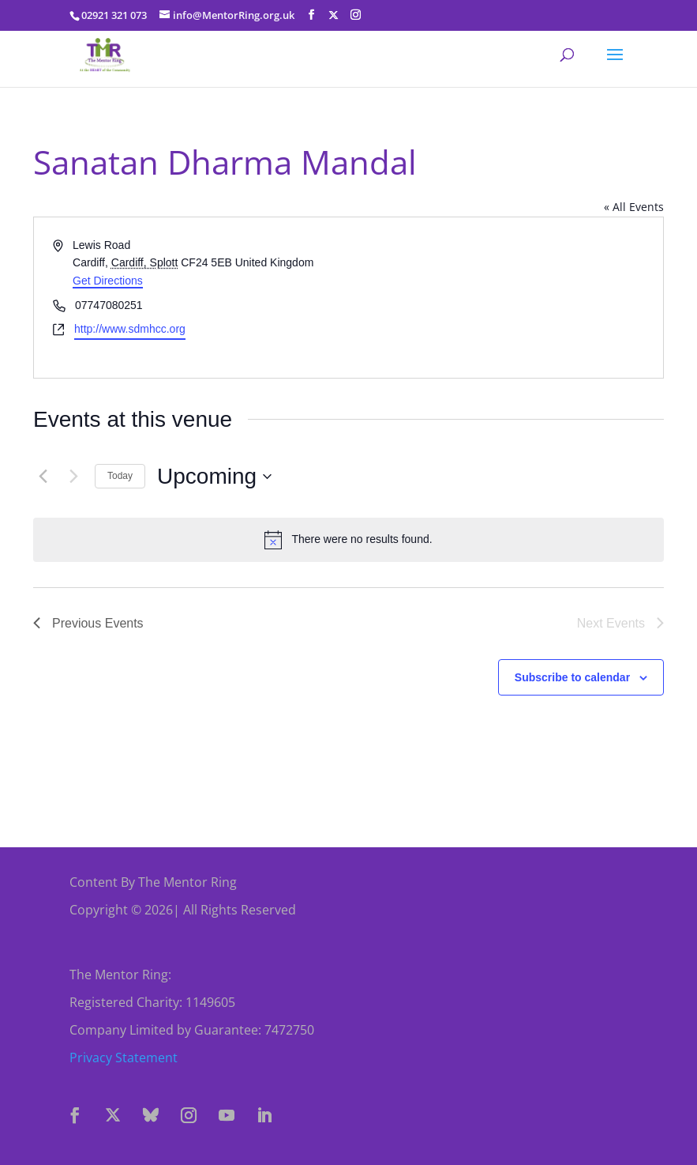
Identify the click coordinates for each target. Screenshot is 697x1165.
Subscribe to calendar (572, 677)
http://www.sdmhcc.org (129, 328)
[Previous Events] (42, 476)
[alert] (348, 540)
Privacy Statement (123, 1057)
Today (120, 475)
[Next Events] (73, 476)
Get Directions (108, 280)
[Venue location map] (505, 297)
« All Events (634, 206)
